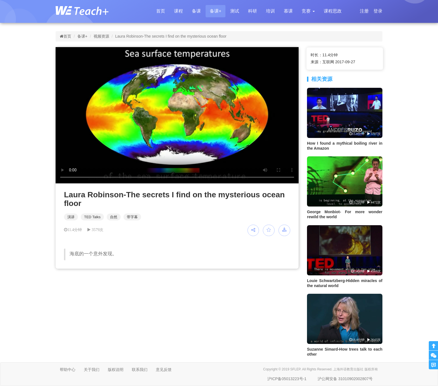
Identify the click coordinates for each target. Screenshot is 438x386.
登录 (377, 11)
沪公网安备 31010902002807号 (345, 379)
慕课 (288, 11)
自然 (113, 217)
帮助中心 (67, 369)
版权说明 (115, 369)
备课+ (215, 11)
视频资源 (101, 36)
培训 (270, 11)
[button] (308, 11)
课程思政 (333, 11)
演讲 (71, 217)
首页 (160, 11)
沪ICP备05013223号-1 (286, 379)
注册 (364, 11)
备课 (196, 11)
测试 (234, 11)
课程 (178, 11)
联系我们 (139, 369)
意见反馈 (164, 369)
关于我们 (91, 369)
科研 (252, 11)
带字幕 (132, 217)
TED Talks (92, 217)
